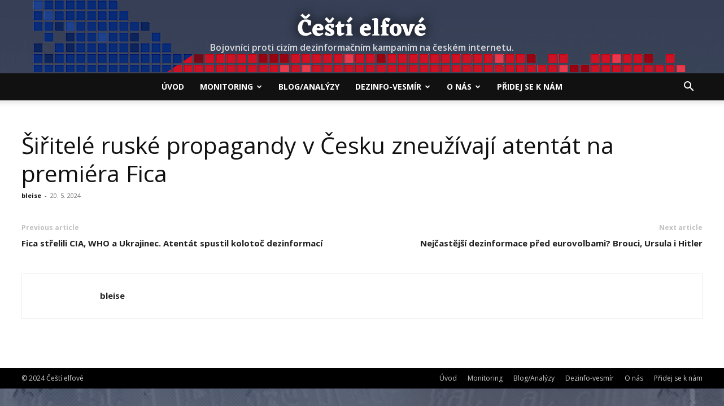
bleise (31, 195)
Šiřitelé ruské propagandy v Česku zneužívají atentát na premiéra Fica (317, 159)
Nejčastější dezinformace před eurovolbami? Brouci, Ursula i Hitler (561, 243)
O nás (464, 86)
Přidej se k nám (529, 86)
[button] (689, 87)
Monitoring (231, 86)
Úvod (173, 86)
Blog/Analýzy (308, 86)
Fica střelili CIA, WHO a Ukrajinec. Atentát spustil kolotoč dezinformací (171, 243)
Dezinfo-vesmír (392, 86)
